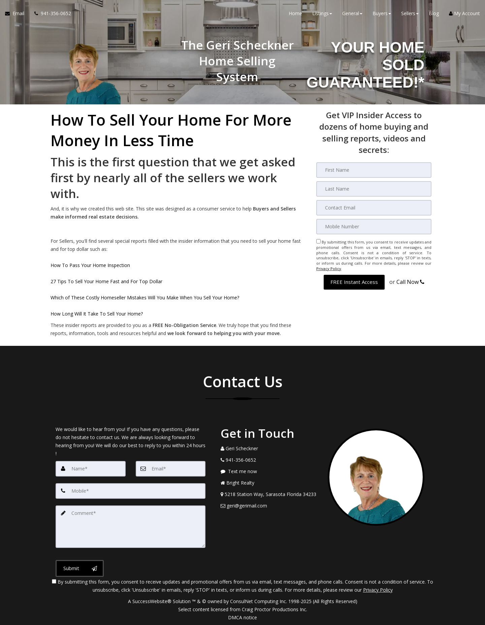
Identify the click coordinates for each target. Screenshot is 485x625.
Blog (434, 13)
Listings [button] (322, 13)
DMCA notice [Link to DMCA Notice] (242, 617)
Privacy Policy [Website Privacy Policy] (328, 268)
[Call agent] (50, 13)
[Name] (91, 468)
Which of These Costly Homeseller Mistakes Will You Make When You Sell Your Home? (145, 297)
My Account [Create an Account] (464, 13)
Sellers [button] (410, 13)
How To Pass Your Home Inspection (90, 265)
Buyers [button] (382, 13)
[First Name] (373, 170)
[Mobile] (373, 226)
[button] (354, 281)
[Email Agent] (17, 13)
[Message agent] (269, 471)
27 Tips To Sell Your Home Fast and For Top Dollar (106, 281)
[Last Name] (373, 189)
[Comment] (130, 526)
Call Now (410, 281)
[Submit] (80, 568)
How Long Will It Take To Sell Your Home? (97, 313)
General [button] (352, 13)
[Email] (373, 208)
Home (295, 13)
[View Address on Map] (269, 494)
